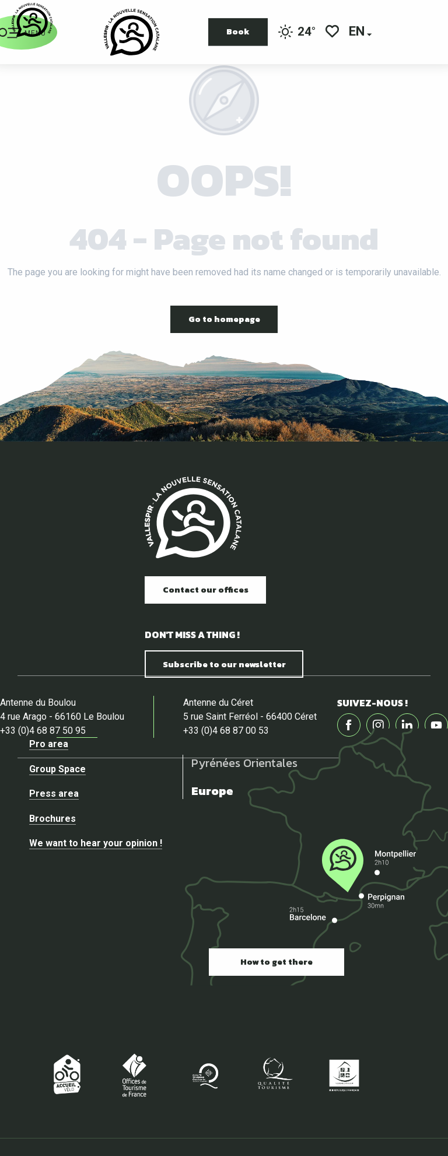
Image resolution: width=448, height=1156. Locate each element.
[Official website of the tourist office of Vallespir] (32, 20)
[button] (357, 32)
